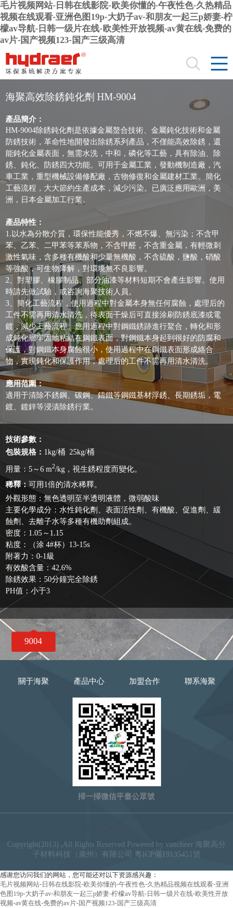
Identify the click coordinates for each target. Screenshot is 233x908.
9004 (33, 641)
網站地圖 (97, 829)
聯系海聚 (200, 681)
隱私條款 (135, 829)
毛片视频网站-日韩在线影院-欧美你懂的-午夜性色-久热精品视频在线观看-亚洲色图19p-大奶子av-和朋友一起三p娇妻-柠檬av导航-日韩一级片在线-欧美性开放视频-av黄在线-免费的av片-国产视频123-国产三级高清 (114, 893)
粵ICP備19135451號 (168, 854)
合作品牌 (173, 829)
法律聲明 (59, 829)
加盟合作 (144, 681)
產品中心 (89, 681)
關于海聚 (33, 681)
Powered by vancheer (160, 844)
